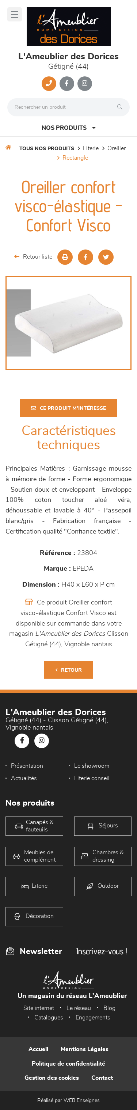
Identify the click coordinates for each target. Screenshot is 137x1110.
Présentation (27, 766)
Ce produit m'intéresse (68, 408)
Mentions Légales (85, 1049)
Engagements (93, 1018)
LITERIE (91, 148)
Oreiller (116, 148)
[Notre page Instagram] (84, 83)
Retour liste (33, 256)
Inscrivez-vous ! (102, 951)
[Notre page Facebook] (67, 83)
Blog (109, 1008)
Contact (102, 1078)
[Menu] (14, 14)
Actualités (24, 778)
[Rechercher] (122, 107)
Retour (69, 670)
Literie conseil (92, 778)
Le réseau (78, 1008)
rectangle (75, 158)
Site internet (38, 1008)
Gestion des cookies (51, 1078)
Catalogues (48, 1018)
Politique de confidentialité (68, 1064)
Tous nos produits (46, 148)
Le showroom (91, 766)
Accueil (38, 1049)
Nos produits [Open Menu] (69, 128)
